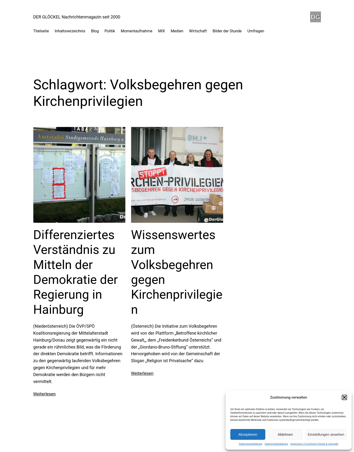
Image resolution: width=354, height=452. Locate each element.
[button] (344, 397)
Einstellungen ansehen (326, 434)
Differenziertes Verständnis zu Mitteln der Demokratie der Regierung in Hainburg (75, 272)
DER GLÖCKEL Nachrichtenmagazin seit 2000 (76, 16)
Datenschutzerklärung (250, 444)
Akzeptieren (247, 434)
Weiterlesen (44, 393)
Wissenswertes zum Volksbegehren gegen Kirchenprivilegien (177, 272)
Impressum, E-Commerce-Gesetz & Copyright (314, 444)
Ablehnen (285, 434)
